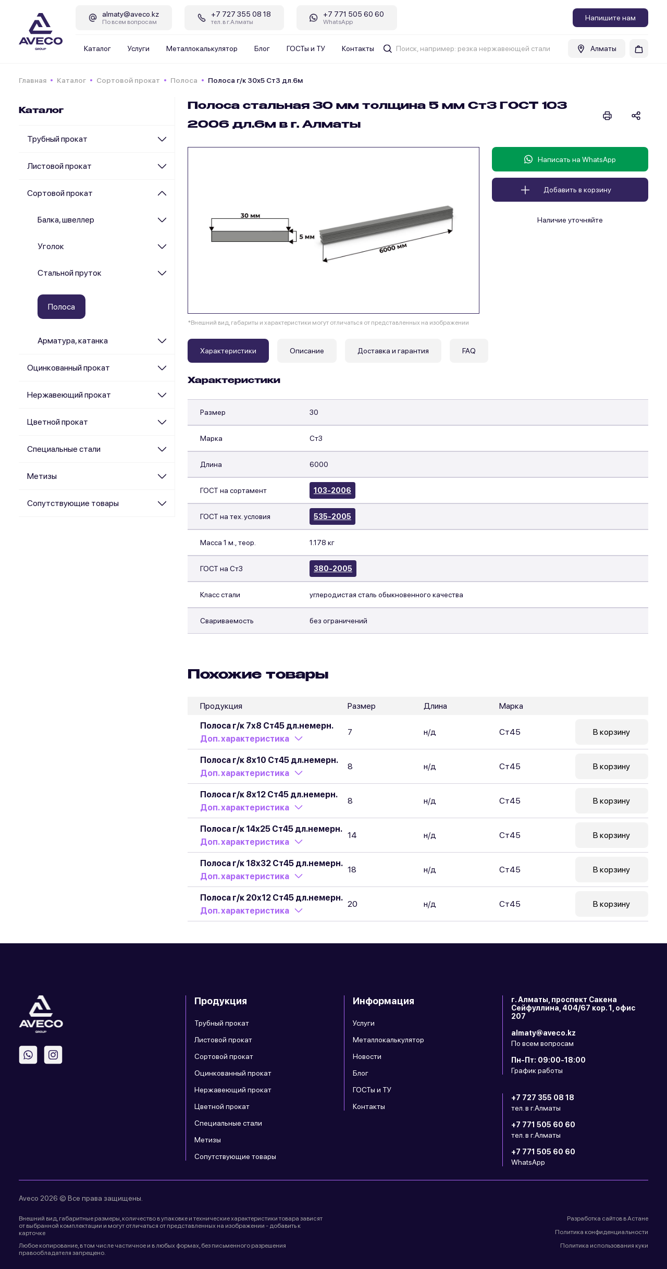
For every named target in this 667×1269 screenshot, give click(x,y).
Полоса (183, 80)
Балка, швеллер (66, 220)
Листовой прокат (59, 166)
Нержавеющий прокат (69, 395)
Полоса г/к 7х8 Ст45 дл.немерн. (267, 726)
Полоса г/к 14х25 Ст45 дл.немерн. (271, 829)
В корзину (611, 732)
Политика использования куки (604, 1245)
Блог (262, 48)
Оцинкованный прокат (68, 368)
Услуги (139, 48)
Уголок (51, 246)
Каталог (97, 48)
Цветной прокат (57, 422)
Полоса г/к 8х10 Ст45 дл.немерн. (269, 760)
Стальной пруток (70, 273)
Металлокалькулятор (202, 48)
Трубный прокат (57, 139)
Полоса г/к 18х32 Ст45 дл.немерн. (271, 863)
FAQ (469, 351)
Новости (367, 1056)
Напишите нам (610, 18)
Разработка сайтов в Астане (607, 1218)
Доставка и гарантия (393, 351)
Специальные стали (64, 449)
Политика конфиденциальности (601, 1232)
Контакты (358, 48)
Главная (32, 80)
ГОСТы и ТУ (306, 48)
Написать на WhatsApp (570, 159)
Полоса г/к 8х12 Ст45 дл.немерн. (269, 794)
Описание (307, 351)
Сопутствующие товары (73, 503)
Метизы (42, 476)
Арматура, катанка (73, 341)
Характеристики (228, 351)
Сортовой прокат (128, 80)
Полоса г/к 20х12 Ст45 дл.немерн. (271, 898)
